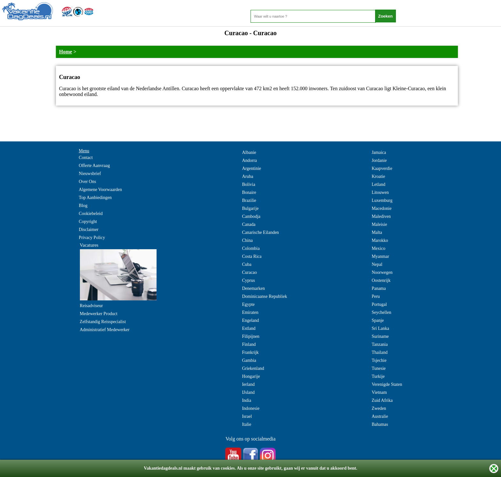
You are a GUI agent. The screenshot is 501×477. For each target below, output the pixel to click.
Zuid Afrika (382, 400)
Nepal (377, 264)
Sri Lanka (380, 328)
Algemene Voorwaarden (100, 189)
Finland (249, 344)
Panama (379, 288)
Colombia (250, 248)
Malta (377, 232)
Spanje (378, 320)
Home (65, 51)
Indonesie (250, 408)
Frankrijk (250, 352)
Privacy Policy (92, 237)
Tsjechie (379, 360)
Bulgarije (250, 208)
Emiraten (250, 312)
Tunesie (379, 368)
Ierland (248, 384)
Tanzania (380, 344)
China (247, 240)
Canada (248, 224)
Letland (378, 184)
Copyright (88, 221)
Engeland (250, 320)
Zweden (379, 408)
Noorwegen (382, 272)
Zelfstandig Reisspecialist (103, 321)
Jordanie (379, 160)
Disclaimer (88, 229)
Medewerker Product (99, 313)
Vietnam (379, 392)
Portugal (379, 304)
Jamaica (379, 152)
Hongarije (251, 376)
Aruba (247, 176)
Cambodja (251, 216)
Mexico (378, 248)
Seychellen (381, 312)
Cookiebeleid (91, 213)
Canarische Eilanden (260, 232)
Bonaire (249, 192)
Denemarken (253, 288)
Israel (247, 416)
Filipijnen (250, 336)
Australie (380, 416)
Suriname (380, 336)
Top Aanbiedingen (95, 197)
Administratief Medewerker (105, 329)
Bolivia (248, 184)
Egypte (248, 304)
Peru (376, 296)
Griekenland (253, 368)
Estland (248, 328)
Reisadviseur (91, 305)
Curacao (249, 272)
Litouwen (380, 192)
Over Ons (87, 181)
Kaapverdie (382, 168)
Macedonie (381, 208)
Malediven (381, 216)
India (246, 400)
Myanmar (380, 256)
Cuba (246, 264)
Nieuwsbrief (90, 173)
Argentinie (251, 168)
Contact (86, 157)
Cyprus (248, 280)
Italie (246, 424)
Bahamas (380, 424)
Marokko (380, 240)
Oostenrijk (381, 280)
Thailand (380, 352)
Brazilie (249, 200)
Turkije (378, 376)
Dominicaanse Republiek (264, 296)
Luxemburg (382, 200)
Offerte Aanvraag (94, 165)
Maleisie (379, 224)
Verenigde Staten (387, 384)
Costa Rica (251, 256)
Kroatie (378, 176)
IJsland (248, 392)
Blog (83, 205)
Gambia (249, 360)
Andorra (249, 160)
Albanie (249, 152)
